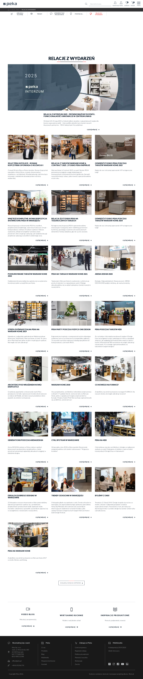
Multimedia (45, 657)
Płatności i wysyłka (81, 657)
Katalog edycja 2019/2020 (117, 647)
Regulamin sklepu (80, 651)
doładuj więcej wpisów (71, 583)
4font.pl (131, 674)
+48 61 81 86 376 (18, 665)
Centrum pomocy (81, 647)
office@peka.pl (16, 661)
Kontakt (44, 664)
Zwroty (77, 664)
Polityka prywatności (82, 654)
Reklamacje (78, 661)
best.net (106, 674)
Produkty (44, 651)
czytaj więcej (93, 129)
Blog (42, 654)
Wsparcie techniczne (48, 661)
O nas (43, 647)
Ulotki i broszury (114, 651)
